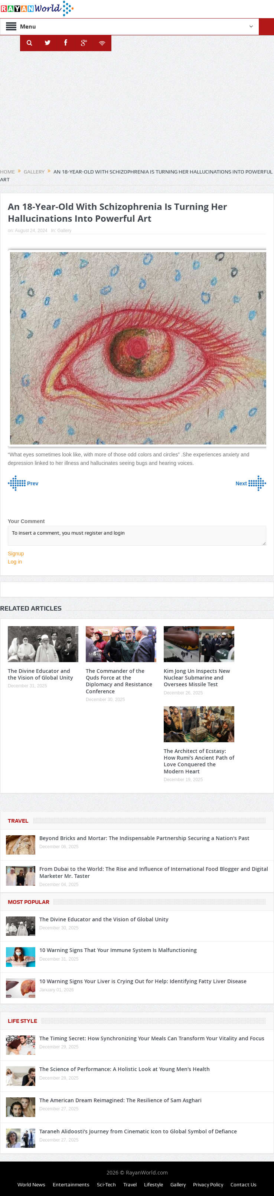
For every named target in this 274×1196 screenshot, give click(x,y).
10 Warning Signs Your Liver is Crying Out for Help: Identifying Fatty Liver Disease (143, 981)
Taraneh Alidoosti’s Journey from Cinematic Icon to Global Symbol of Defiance (138, 1131)
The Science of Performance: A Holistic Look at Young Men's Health (124, 1069)
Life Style (22, 1021)
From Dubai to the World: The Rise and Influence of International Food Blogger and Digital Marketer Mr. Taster (153, 872)
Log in (15, 562)
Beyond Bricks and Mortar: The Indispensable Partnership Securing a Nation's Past (144, 838)
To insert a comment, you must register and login (137, 536)
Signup (16, 553)
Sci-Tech (106, 1184)
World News (31, 1184)
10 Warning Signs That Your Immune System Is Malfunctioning (118, 950)
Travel (18, 820)
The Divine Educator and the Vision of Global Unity (40, 674)
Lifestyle (153, 1184)
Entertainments (71, 1184)
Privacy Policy (208, 1184)
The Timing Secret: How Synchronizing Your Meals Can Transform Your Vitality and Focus (151, 1038)
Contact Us (244, 1184)
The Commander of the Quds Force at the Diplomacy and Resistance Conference (119, 681)
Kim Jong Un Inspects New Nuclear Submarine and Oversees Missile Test (197, 677)
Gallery (64, 230)
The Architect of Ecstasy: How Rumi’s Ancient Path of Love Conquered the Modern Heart (199, 761)
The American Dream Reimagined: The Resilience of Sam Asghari (120, 1100)
